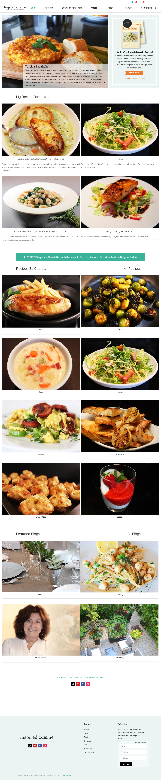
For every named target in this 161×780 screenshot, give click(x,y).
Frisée (120, 159)
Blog (110, 8)
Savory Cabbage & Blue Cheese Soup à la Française (41, 159)
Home (33, 8)
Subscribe (146, 8)
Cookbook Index (72, 8)
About (128, 8)
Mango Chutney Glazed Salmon (120, 231)
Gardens (87, 741)
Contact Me (89, 752)
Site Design (66, 775)
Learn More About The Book (134, 79)
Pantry (95, 8)
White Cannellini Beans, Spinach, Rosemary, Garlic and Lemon (41, 231)
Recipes (49, 8)
